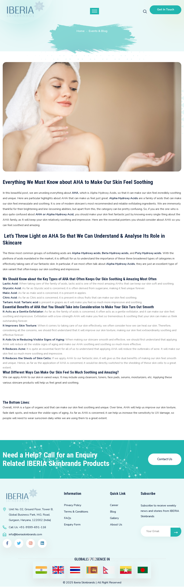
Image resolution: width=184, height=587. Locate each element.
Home (80, 31)
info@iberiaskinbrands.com (25, 535)
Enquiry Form (72, 525)
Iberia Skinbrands (84, 583)
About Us (116, 525)
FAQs (67, 518)
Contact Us (164, 459)
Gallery (114, 518)
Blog (113, 512)
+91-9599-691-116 (32, 528)
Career (114, 505)
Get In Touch (165, 9)
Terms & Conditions (76, 512)
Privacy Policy (72, 505)
